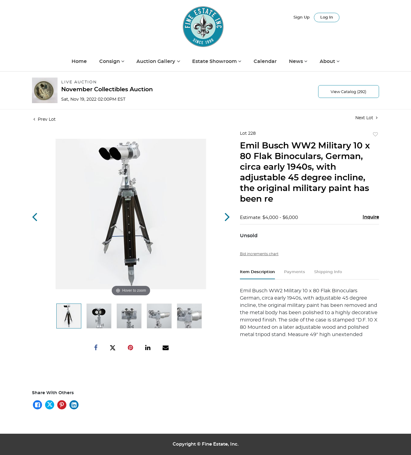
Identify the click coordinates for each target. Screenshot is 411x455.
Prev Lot (44, 119)
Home (79, 61)
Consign (110, 61)
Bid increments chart (259, 254)
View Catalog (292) (348, 92)
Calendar (265, 61)
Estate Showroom (215, 61)
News (296, 61)
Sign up (301, 17)
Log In (326, 17)
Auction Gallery (156, 61)
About (328, 61)
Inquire (371, 217)
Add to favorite (375, 135)
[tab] (257, 274)
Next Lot (366, 118)
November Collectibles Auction (107, 89)
